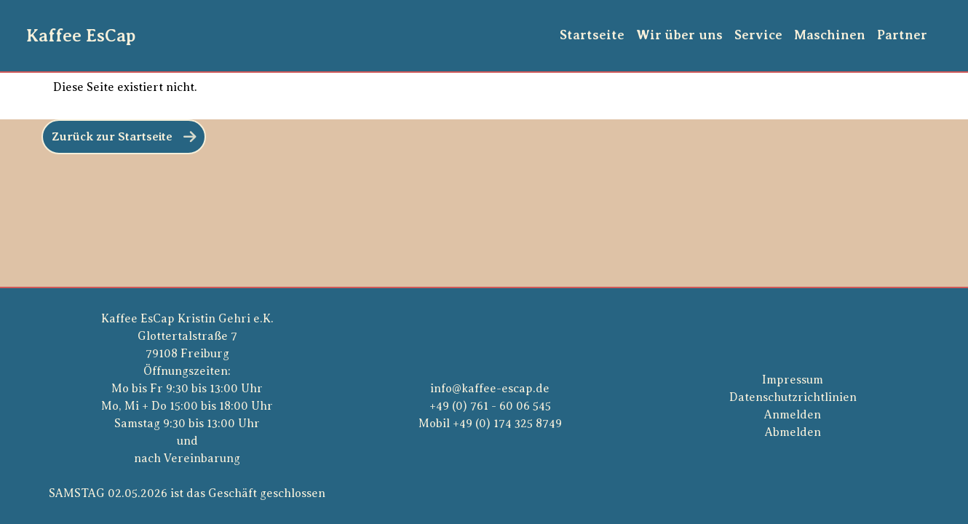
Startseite (592, 35)
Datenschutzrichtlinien (793, 397)
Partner (902, 35)
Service (758, 35)
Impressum (792, 379)
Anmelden (792, 414)
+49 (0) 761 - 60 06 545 (490, 406)
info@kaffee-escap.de (490, 388)
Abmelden (793, 432)
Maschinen (829, 35)
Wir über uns (679, 35)
